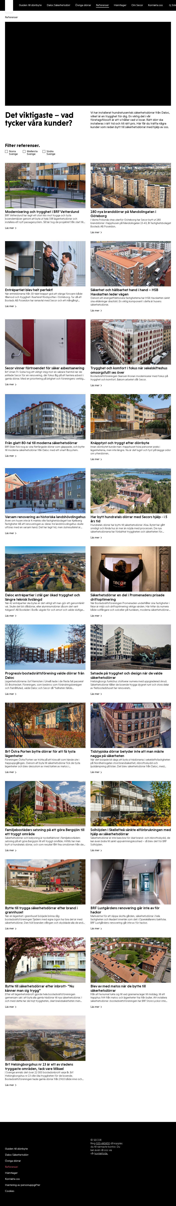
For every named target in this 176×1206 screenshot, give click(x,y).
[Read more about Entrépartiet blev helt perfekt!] (45, 276)
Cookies (9, 1184)
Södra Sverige (50, 153)
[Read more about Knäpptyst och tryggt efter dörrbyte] (131, 426)
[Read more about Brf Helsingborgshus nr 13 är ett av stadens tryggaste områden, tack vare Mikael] (45, 1045)
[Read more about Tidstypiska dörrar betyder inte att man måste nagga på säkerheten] (131, 735)
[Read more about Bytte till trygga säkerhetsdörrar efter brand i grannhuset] (45, 890)
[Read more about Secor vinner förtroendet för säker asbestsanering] (45, 352)
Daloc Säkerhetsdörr (58, 5)
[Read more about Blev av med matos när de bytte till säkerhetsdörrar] (131, 968)
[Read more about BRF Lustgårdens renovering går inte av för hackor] (131, 890)
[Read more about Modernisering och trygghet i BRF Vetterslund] (45, 199)
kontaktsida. (101, 1146)
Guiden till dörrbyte (30, 5)
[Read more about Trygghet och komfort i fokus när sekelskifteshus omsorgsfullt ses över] (131, 352)
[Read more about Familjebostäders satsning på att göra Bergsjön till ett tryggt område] (45, 812)
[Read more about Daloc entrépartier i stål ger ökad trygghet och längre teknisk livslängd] (45, 579)
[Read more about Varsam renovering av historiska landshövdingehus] (45, 502)
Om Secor (137, 5)
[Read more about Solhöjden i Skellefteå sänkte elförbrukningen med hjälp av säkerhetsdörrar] (131, 812)
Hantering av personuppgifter (22, 1178)
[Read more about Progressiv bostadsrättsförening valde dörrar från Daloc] (45, 657)
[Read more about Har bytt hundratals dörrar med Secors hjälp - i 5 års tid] (131, 502)
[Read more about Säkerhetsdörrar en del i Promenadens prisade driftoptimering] (131, 579)
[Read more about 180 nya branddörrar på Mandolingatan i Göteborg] (131, 199)
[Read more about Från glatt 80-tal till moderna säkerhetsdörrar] (45, 426)
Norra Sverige (12, 153)
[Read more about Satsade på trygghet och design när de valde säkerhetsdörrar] (131, 657)
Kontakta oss (155, 5)
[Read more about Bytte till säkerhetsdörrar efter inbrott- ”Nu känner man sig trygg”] (45, 968)
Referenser (102, 5)
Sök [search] (172, 5)
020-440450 (103, 1136)
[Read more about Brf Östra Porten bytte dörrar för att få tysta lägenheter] (45, 735)
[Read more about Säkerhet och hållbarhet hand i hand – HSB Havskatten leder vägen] (131, 276)
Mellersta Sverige (30, 153)
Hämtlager (120, 5)
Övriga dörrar (83, 5)
